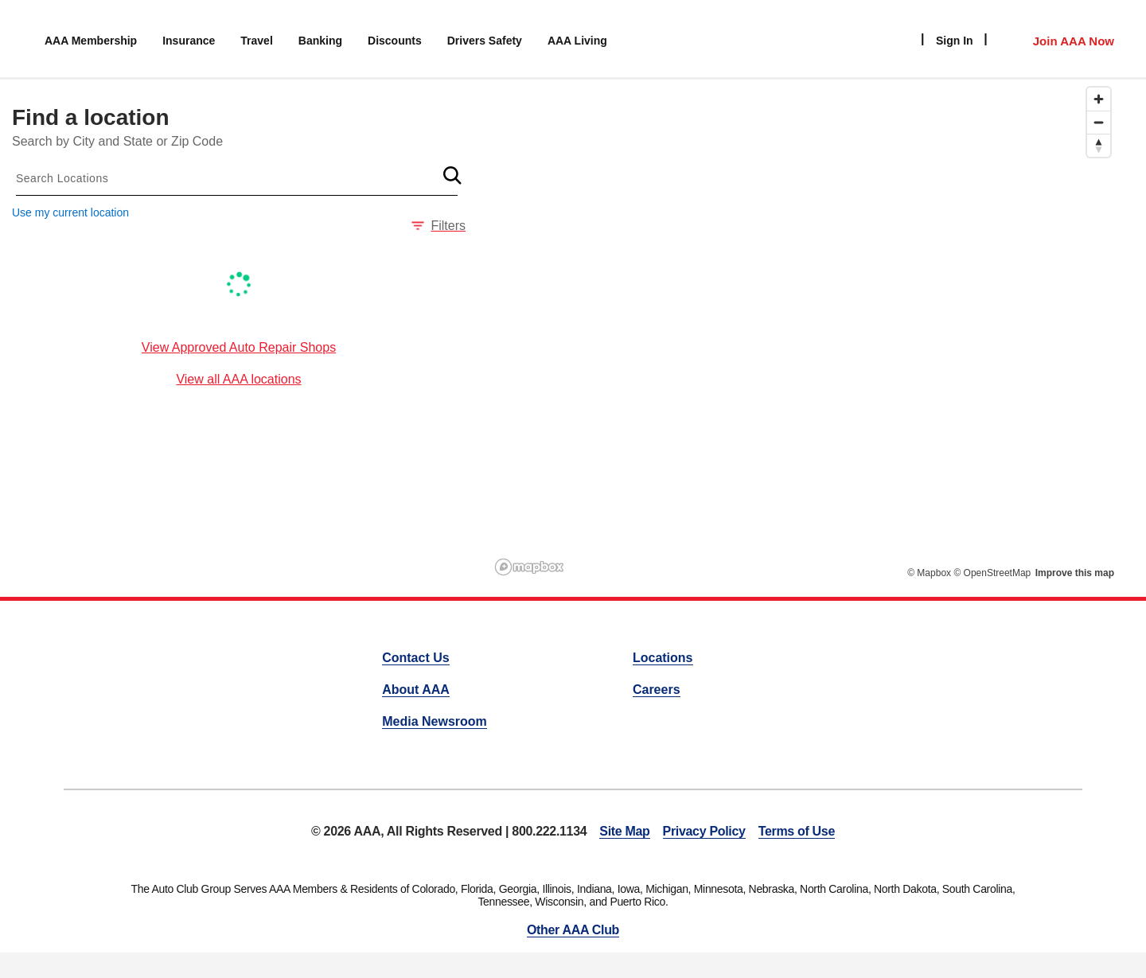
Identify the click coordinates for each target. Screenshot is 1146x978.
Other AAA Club (573, 930)
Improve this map (1074, 573)
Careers (656, 689)
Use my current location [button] (70, 212)
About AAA (416, 689)
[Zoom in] (1098, 99)
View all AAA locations (238, 379)
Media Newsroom (434, 721)
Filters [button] (438, 225)
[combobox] (237, 178)
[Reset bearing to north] (1098, 145)
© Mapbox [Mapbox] (929, 573)
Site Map (624, 831)
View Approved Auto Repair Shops (239, 347)
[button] (452, 175)
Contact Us (415, 657)
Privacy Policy (704, 831)
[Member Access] (1057, 39)
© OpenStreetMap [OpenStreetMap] (992, 573)
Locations (663, 657)
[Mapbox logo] (529, 567)
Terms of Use (796, 831)
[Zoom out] (1098, 122)
